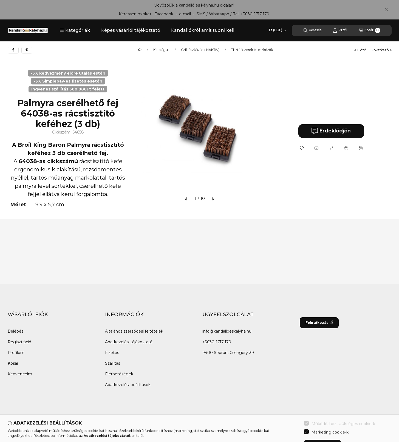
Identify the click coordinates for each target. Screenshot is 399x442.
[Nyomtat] (361, 148)
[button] (75, 30)
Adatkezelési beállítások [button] (128, 384)
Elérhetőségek (119, 374)
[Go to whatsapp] (386, 426)
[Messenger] (24, 430)
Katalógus (161, 50)
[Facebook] (13, 430)
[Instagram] (57, 430)
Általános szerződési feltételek (134, 331)
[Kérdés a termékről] (346, 148)
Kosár (13, 363)
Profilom (16, 352)
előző (360, 50)
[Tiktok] (68, 430)
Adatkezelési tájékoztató (128, 341)
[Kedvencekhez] (301, 148)
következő (382, 50)
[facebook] (13, 50)
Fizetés (112, 352)
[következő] (213, 198)
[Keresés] (312, 30)
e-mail (185, 14)
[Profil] (340, 30)
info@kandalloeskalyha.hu (226, 331)
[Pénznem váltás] (277, 30)
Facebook (163, 14)
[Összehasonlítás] (331, 148)
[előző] (185, 198)
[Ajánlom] (316, 148)
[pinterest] (26, 50)
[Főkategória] (140, 50)
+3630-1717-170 (254, 14)
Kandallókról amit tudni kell (202, 30)
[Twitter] (35, 430)
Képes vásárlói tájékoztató (130, 30)
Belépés (15, 331)
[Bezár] (386, 9)
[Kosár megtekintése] (369, 30)
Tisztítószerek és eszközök (252, 50)
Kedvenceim (20, 374)
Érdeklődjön (331, 131)
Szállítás (112, 363)
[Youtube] (46, 430)
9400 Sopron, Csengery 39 (228, 352)
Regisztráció (19, 341)
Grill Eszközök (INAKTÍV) (200, 50)
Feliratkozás (319, 323)
